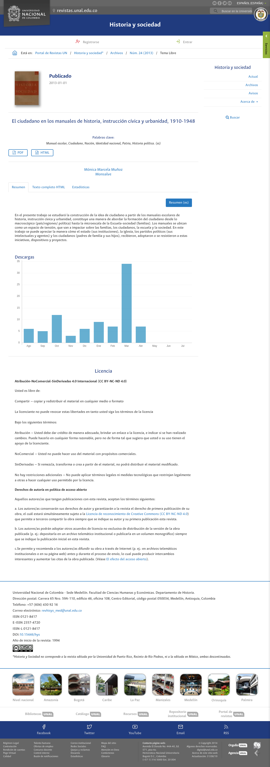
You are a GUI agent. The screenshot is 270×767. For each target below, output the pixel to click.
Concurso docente (43, 750)
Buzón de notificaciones (46, 756)
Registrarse (90, 42)
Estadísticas (80, 187)
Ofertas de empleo (43, 746)
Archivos (116, 53)
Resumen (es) (179, 202)
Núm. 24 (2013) (141, 53)
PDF (20, 153)
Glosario (105, 756)
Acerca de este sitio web (204, 753)
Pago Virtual (9, 753)
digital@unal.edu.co (207, 750)
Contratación (9, 746)
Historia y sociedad (135, 24)
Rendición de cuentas (14, 750)
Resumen (18, 187)
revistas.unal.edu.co (77, 10)
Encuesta (75, 753)
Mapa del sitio (108, 743)
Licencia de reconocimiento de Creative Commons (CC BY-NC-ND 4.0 (137, 514)
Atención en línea (110, 750)
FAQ (103, 746)
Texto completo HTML (48, 187)
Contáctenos (107, 753)
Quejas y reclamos (80, 750)
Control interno (41, 753)
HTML (44, 153)
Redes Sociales (78, 746)
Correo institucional (81, 743)
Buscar (233, 117)
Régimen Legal (11, 743)
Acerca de (247, 102)
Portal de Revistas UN (51, 53)
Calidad (7, 756)
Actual (253, 77)
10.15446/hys (29, 634)
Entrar (187, 42)
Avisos (253, 93)
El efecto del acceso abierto (126, 559)
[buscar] (237, 10)
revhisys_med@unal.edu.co (62, 610)
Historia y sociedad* (88, 53)
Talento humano (42, 743)
